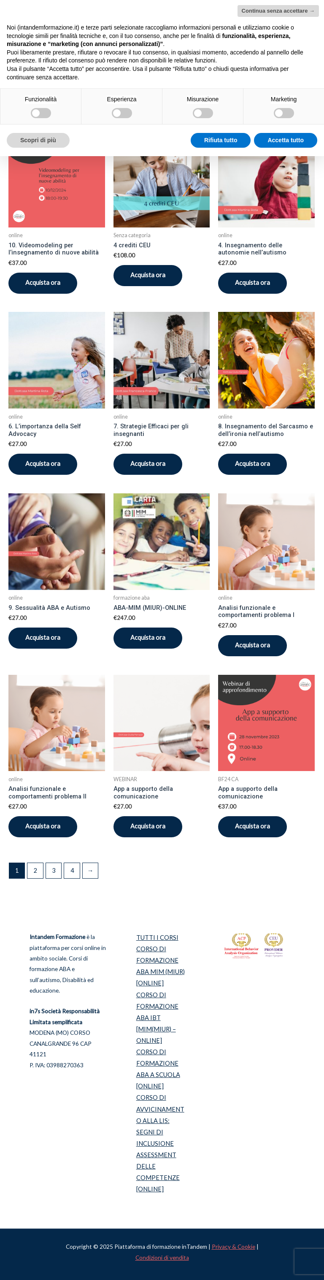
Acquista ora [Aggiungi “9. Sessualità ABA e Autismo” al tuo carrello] (42, 637)
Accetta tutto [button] (285, 140)
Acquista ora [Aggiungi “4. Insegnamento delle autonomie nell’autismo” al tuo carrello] (252, 282)
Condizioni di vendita (162, 1257)
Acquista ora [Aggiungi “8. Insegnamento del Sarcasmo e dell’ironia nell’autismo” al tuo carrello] (252, 463)
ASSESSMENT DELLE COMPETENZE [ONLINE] (158, 1172)
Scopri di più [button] (38, 140)
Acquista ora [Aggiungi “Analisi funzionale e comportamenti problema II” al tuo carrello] (42, 826)
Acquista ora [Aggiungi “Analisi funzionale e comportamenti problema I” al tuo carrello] (252, 645)
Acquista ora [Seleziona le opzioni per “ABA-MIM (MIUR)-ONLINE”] (147, 637)
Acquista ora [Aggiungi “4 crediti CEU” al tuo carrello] (147, 275)
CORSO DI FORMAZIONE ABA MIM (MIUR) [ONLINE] (160, 966)
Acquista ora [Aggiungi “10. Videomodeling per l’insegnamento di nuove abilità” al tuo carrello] (42, 282)
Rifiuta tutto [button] (221, 140)
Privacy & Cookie (233, 1246)
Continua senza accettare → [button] (278, 11)
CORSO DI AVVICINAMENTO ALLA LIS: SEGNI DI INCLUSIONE (160, 1120)
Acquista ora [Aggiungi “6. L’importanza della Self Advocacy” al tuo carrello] (42, 463)
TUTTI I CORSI (157, 937)
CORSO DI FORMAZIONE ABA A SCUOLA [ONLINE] (158, 1069)
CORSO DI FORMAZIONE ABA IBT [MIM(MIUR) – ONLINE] (157, 1017)
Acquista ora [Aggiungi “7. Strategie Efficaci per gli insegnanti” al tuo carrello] (147, 463)
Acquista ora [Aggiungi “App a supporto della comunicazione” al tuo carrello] (147, 826)
